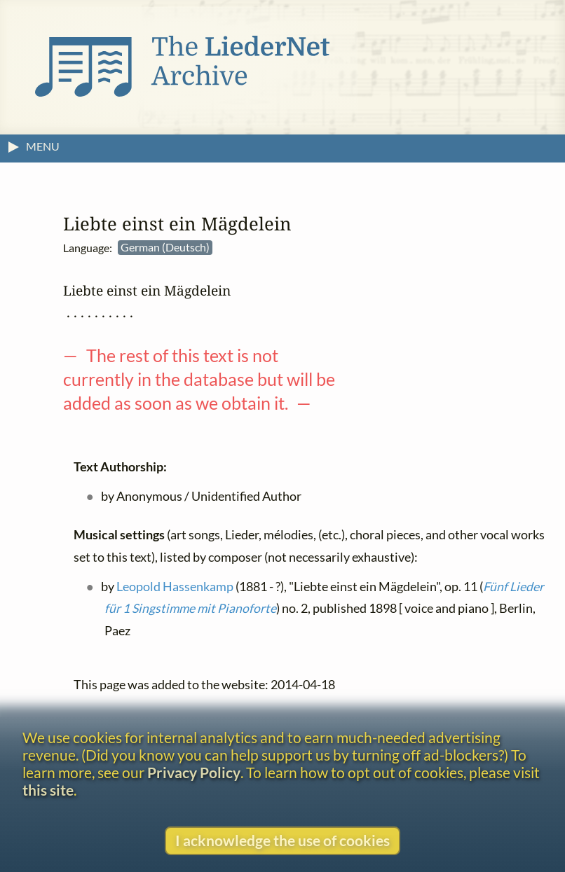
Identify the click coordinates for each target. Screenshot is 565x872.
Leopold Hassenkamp (174, 586)
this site (48, 789)
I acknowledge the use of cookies (282, 840)
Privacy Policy (193, 772)
